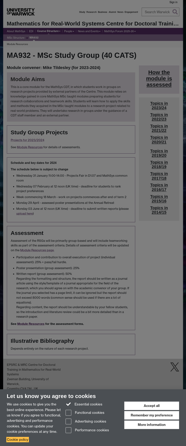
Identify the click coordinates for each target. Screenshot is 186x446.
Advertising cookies (85, 421)
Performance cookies (87, 430)
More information (152, 425)
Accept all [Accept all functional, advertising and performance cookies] (152, 406)
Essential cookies (83, 404)
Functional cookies (84, 413)
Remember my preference (152, 415)
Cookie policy (17, 439)
